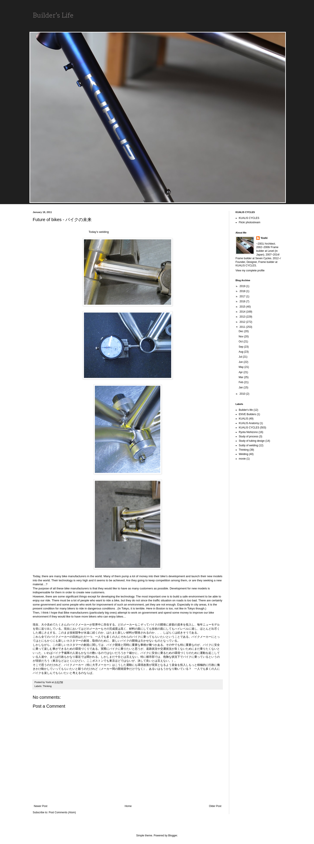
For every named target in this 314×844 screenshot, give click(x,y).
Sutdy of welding (248, 445)
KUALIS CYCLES (249, 218)
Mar (241, 377)
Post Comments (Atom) (62, 812)
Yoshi (264, 238)
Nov (241, 336)
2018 (243, 291)
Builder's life (246, 409)
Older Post (215, 806)
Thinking (47, 686)
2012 (243, 321)
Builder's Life (53, 15)
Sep (241, 346)
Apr (241, 372)
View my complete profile (250, 270)
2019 (243, 286)
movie (242, 458)
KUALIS (243, 418)
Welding (243, 454)
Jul (241, 356)
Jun (241, 362)
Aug (241, 351)
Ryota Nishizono (248, 432)
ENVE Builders (247, 414)
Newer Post (40, 806)
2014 (243, 311)
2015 (243, 306)
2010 (243, 393)
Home (128, 806)
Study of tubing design (252, 440)
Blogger (172, 835)
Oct (241, 341)
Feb (241, 382)
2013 (243, 316)
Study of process (248, 436)
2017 (243, 296)
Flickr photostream (249, 222)
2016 (243, 301)
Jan (241, 387)
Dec (241, 331)
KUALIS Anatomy (249, 423)
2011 (243, 326)
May (241, 367)
